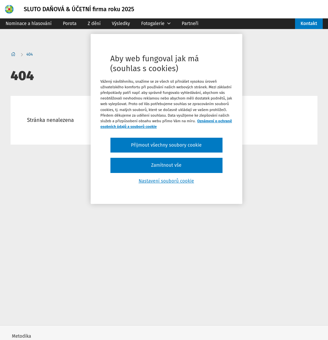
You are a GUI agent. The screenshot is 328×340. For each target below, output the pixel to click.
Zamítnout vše (166, 165)
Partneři (190, 23)
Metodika (21, 336)
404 (29, 54)
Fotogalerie (155, 23)
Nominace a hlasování (28, 23)
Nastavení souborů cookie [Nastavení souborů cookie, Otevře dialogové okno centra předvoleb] (166, 181)
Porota (69, 23)
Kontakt (309, 23)
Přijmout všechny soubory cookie (166, 145)
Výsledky (121, 23)
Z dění (94, 23)
